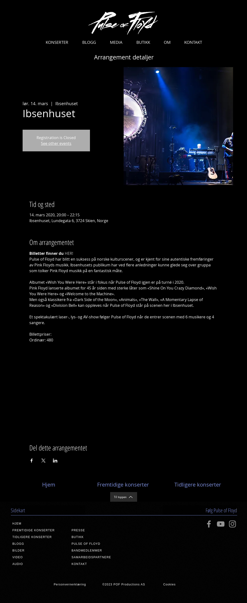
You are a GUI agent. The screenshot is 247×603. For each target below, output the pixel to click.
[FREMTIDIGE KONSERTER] (36, 530)
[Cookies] (169, 584)
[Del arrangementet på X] (43, 460)
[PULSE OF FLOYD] (95, 543)
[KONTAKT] (95, 564)
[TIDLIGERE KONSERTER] (36, 537)
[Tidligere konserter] (197, 485)
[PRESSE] (95, 530)
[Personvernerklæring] (70, 584)
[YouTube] (220, 524)
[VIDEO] (36, 557)
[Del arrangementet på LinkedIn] (55, 460)
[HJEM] (36, 523)
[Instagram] (232, 524)
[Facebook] (209, 524)
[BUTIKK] (95, 537)
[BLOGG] (36, 543)
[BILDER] (36, 550)
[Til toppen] (123, 497)
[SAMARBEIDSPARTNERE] (95, 557)
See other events (56, 143)
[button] (57, 42)
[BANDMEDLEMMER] (95, 550)
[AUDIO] (36, 564)
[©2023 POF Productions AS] (123, 584)
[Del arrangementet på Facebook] (31, 460)
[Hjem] (48, 485)
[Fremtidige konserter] (123, 485)
